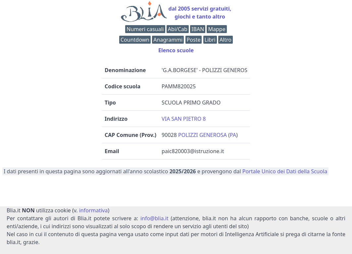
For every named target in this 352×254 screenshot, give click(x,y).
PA (233, 135)
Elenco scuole (176, 50)
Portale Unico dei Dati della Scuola (284, 171)
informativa (93, 210)
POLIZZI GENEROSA (202, 135)
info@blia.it (154, 218)
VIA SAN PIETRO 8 (184, 118)
